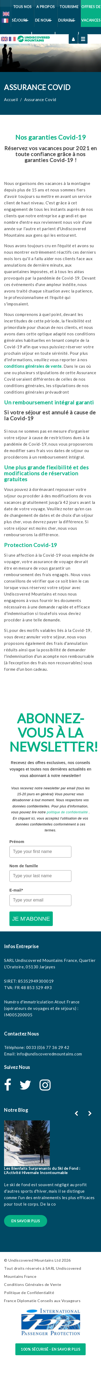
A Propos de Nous (45, 16)
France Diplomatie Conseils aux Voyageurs (42, 1300)
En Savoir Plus (25, 1221)
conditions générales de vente (33, 366)
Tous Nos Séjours (22, 16)
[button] (90, 1113)
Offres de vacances (91, 13)
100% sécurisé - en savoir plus (50, 1349)
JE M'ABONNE (31, 919)
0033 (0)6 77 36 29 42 (47, 1047)
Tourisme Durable (68, 16)
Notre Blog (16, 1110)
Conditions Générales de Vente (32, 1284)
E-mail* (16, 890)
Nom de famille (23, 866)
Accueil (11, 99)
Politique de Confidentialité (29, 1292)
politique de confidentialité (67, 812)
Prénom (16, 841)
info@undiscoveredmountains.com (49, 1053)
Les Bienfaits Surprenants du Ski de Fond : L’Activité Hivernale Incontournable (42, 1170)
